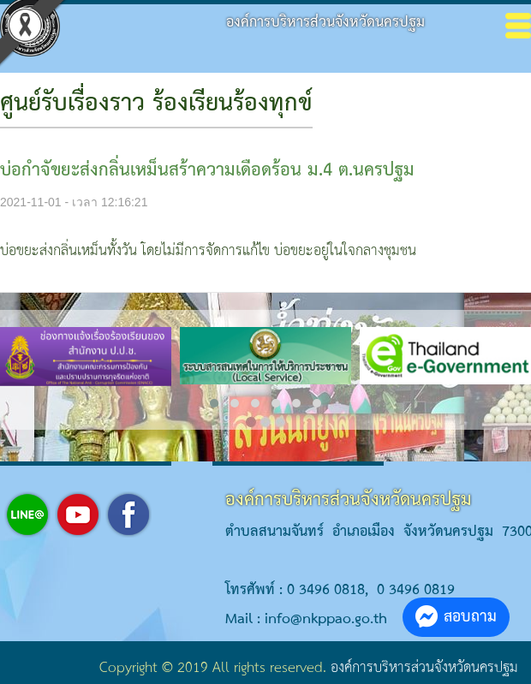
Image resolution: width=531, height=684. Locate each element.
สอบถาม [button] (456, 617)
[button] (214, 403)
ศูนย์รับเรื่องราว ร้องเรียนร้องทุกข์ (156, 104)
